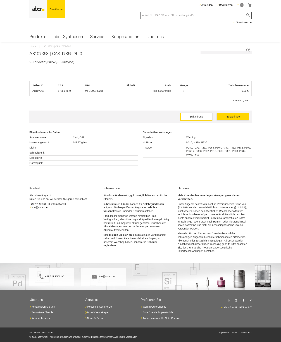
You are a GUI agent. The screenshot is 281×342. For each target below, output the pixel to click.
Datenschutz (246, 332)
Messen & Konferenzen (100, 306)
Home (33, 46)
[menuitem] (37, 37)
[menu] (140, 37)
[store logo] (47, 9)
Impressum (224, 332)
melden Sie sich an (120, 234)
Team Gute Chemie (42, 312)
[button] (240, 5)
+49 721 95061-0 (54, 276)
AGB (234, 332)
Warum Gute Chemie (154, 306)
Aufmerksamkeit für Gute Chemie (161, 318)
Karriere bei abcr (41, 318)
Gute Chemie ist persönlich (158, 312)
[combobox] (196, 15)
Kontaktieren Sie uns (43, 306)
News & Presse (95, 318)
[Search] (248, 15)
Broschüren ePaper (98, 312)
